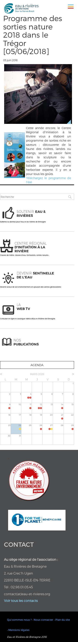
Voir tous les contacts (21, 601)
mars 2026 (37, 374)
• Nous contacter (42, 619)
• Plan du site (62, 619)
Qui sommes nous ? (19, 619)
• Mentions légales (18, 629)
